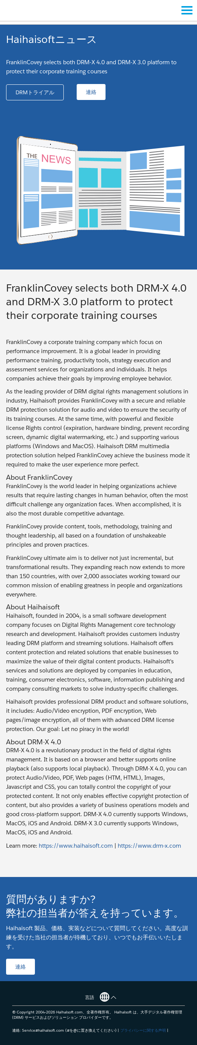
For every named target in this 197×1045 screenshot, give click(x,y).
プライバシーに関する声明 (143, 1030)
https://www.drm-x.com (149, 845)
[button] (35, 92)
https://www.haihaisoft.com (76, 845)
